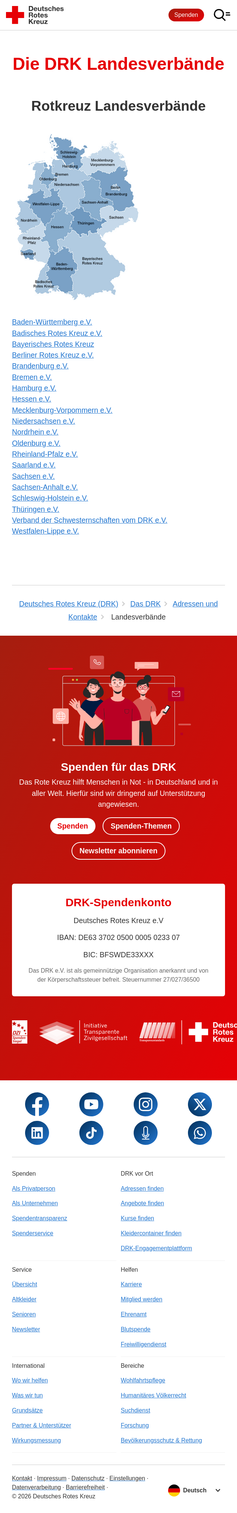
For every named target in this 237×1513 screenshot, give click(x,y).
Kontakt (22, 1478)
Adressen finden (142, 1188)
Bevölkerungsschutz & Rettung (161, 1440)
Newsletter (26, 1329)
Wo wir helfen (30, 1380)
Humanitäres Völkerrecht (153, 1395)
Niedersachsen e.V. (43, 421)
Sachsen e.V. (33, 476)
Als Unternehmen (35, 1203)
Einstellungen (127, 1478)
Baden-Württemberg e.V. (52, 322)
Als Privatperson (33, 1188)
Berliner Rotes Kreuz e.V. (53, 355)
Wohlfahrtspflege (143, 1380)
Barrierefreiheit (85, 1487)
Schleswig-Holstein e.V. (50, 498)
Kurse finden (137, 1218)
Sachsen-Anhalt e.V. (45, 487)
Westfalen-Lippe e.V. (45, 531)
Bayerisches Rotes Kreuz (53, 344)
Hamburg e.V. (34, 388)
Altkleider (24, 1299)
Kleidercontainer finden (151, 1233)
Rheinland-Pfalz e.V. (45, 454)
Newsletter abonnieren (118, 851)
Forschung (135, 1425)
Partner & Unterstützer (41, 1425)
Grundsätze (27, 1410)
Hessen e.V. (31, 399)
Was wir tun (27, 1395)
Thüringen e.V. (35, 509)
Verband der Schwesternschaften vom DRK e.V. (89, 520)
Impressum (52, 1478)
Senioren (24, 1314)
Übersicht (24, 1284)
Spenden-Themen (141, 825)
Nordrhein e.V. (35, 432)
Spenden (186, 15)
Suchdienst (136, 1410)
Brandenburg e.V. (40, 366)
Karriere (131, 1284)
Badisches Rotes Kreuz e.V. (57, 333)
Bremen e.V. (32, 377)
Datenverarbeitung (36, 1487)
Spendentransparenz (39, 1218)
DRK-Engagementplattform (156, 1248)
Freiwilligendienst (144, 1344)
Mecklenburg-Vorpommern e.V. (62, 410)
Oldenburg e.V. (36, 443)
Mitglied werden (141, 1299)
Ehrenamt (134, 1314)
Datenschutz (88, 1478)
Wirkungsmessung (36, 1440)
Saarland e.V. (34, 465)
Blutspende (136, 1329)
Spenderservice (32, 1233)
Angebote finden (142, 1203)
